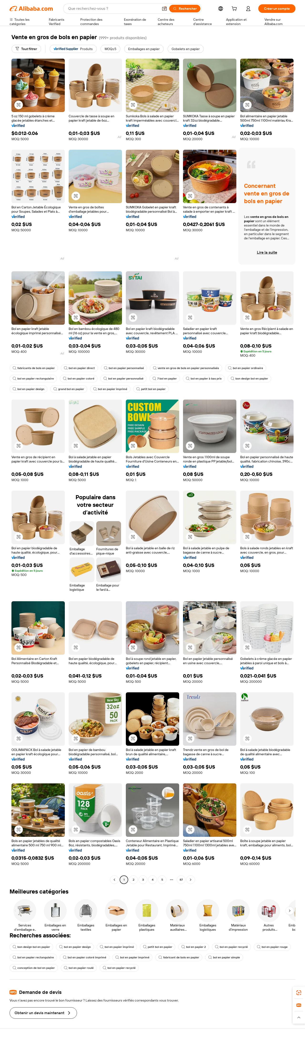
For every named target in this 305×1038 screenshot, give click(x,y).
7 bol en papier (164, 378)
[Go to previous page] (114, 879)
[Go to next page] (190, 879)
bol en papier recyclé (231, 947)
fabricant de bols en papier (178, 957)
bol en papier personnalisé (124, 368)
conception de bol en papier (34, 968)
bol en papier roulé (79, 968)
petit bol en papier (151, 389)
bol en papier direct (79, 368)
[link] (299, 993)
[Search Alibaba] (113, 8)
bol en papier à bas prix (204, 378)
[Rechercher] (184, 8)
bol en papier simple (224, 957)
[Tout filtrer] (26, 49)
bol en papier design (28, 389)
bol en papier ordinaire (245, 368)
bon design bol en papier (249, 378)
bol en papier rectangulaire (33, 378)
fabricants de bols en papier (34, 368)
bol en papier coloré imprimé (84, 957)
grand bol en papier (68, 389)
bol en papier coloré (78, 378)
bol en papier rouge (272, 947)
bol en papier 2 (193, 947)
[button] (164, 8)
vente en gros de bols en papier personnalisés (186, 368)
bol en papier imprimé (110, 389)
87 (181, 879)
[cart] (235, 9)
